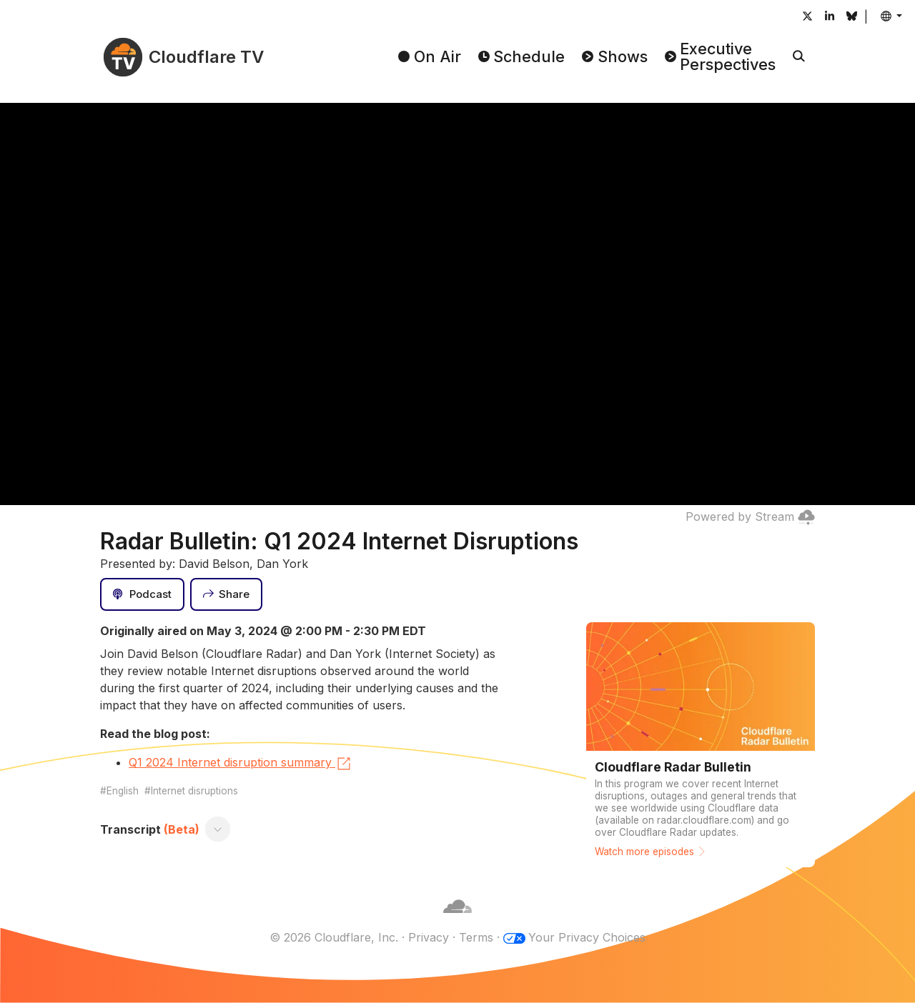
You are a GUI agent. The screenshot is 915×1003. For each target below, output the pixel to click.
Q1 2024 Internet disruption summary (240, 763)
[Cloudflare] (457, 920)
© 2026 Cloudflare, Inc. (333, 937)
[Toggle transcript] (218, 829)
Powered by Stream (750, 516)
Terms (476, 937)
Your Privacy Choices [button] (587, 937)
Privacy (428, 937)
